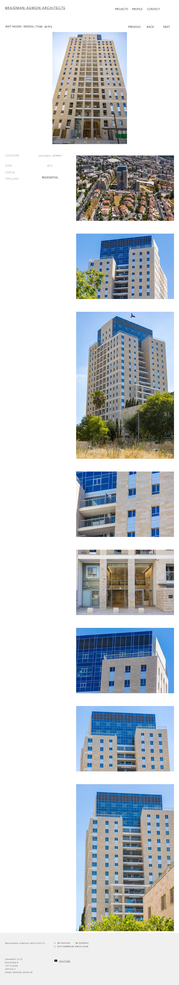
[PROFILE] (137, 9)
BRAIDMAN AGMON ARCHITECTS (35, 8)
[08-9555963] (82, 943)
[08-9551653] (64, 943)
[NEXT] (167, 26)
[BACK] (150, 26)
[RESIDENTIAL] (50, 177)
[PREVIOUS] (134, 26)
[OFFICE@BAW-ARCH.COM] (73, 946)
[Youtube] (56, 960)
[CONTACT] (153, 9)
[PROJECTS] (122, 9)
